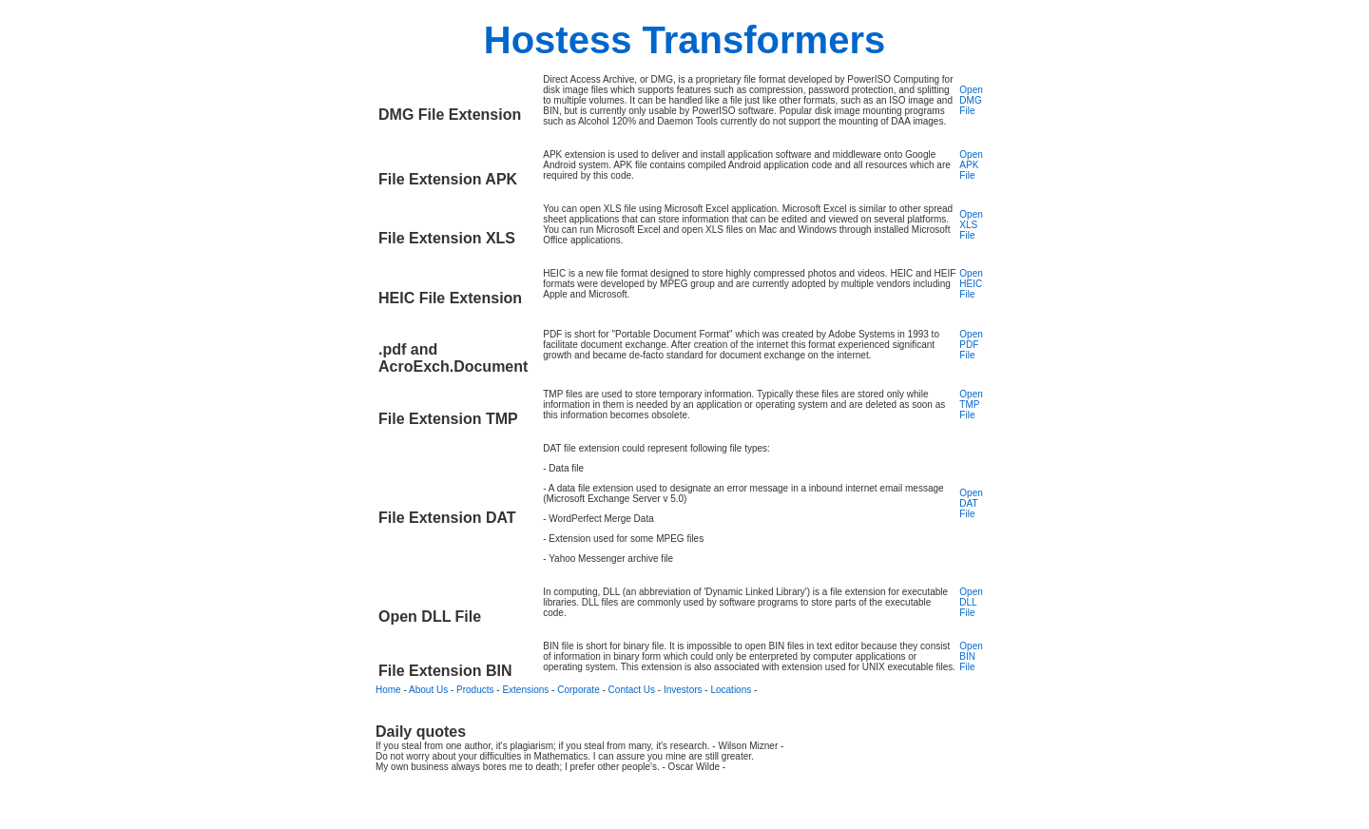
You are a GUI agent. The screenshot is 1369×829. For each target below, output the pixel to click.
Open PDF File (970, 344)
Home (388, 689)
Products (474, 689)
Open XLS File (970, 225)
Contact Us (631, 689)
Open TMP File (970, 404)
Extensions (525, 689)
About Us (428, 689)
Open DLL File (970, 602)
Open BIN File (970, 656)
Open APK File (970, 165)
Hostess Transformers (684, 40)
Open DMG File (970, 100)
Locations (730, 689)
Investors (683, 689)
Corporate (578, 689)
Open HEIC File (970, 283)
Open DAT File (970, 503)
